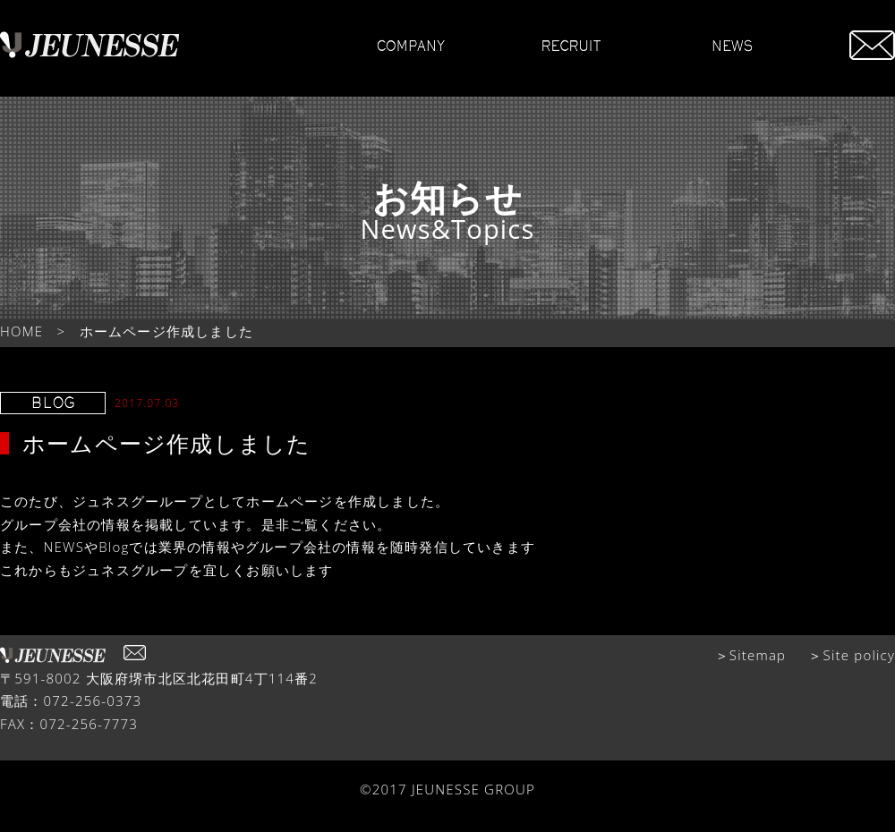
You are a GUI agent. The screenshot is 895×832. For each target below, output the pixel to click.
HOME (21, 331)
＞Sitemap (751, 655)
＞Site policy (851, 655)
